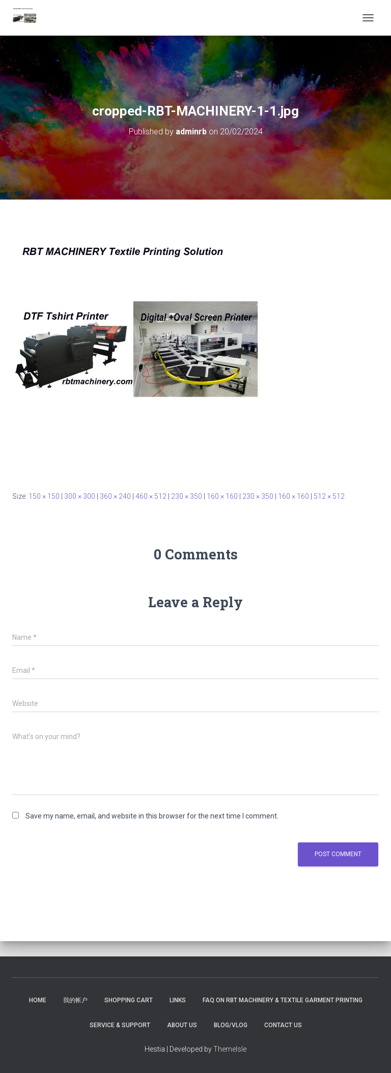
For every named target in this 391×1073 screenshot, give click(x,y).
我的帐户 (75, 1000)
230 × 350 (186, 496)
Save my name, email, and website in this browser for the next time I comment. (151, 816)
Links (178, 1000)
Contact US (283, 1025)
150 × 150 (44, 496)
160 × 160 (222, 496)
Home (37, 1000)
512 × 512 (329, 496)
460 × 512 (150, 496)
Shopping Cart (128, 1000)
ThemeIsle (229, 1049)
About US (182, 1025)
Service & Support (120, 1025)
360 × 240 (115, 496)
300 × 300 (79, 496)
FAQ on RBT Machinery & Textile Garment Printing (282, 1000)
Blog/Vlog (230, 1025)
